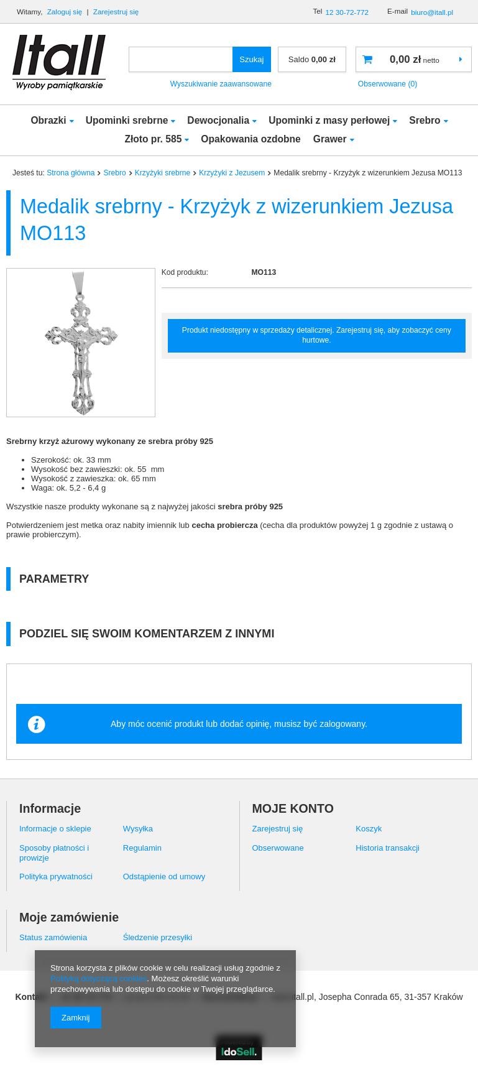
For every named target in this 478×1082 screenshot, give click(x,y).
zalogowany (342, 724)
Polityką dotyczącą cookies (98, 978)
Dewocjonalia (218, 120)
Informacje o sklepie (55, 828)
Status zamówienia (53, 937)
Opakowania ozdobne (250, 139)
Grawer (330, 139)
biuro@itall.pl (432, 12)
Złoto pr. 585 (153, 139)
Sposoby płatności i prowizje (54, 852)
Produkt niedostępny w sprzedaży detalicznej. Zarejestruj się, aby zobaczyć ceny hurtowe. (316, 335)
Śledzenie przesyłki (157, 937)
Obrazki (48, 120)
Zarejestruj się (116, 11)
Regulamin (142, 848)
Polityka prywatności (56, 876)
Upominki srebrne (127, 120)
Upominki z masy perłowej (329, 120)
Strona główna (70, 173)
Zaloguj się (66, 11)
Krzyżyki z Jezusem (232, 173)
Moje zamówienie (69, 917)
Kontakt (31, 997)
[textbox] (181, 59)
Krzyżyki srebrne (162, 173)
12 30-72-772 (347, 12)
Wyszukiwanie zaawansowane (221, 84)
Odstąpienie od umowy (164, 876)
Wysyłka (138, 828)
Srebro (424, 120)
